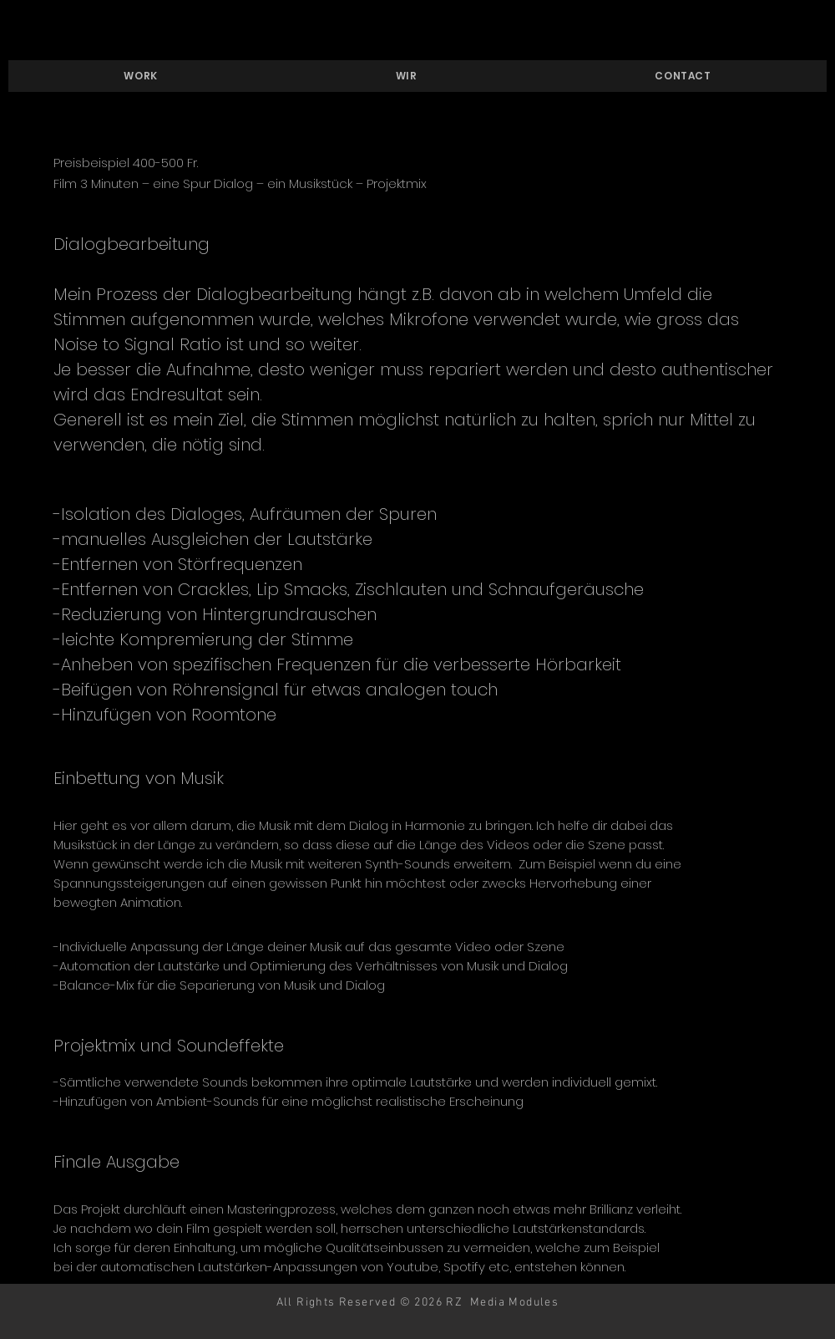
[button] (140, 76)
